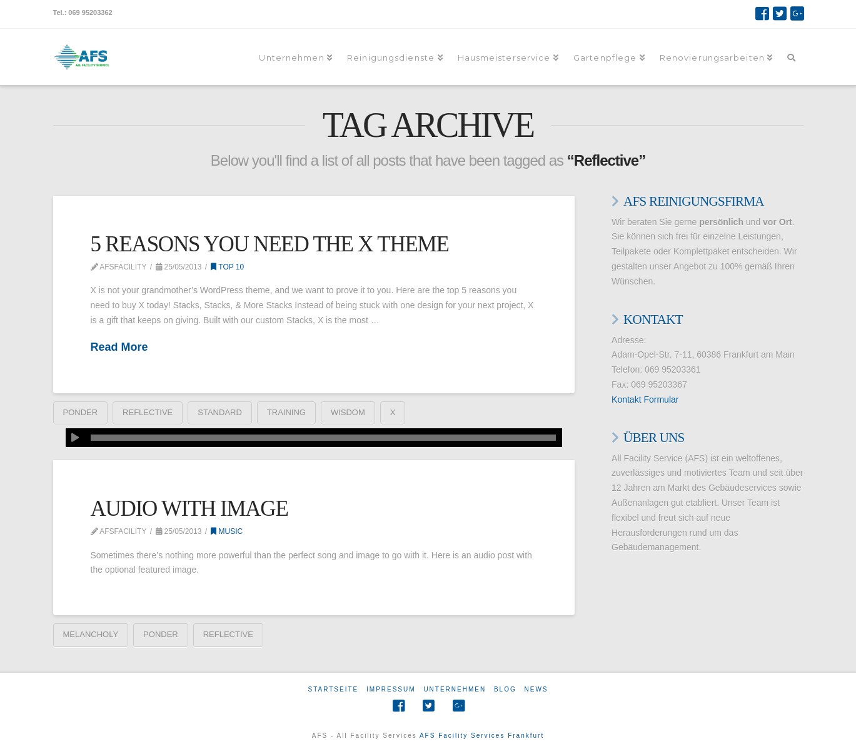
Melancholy (91, 634)
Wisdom (348, 412)
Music (227, 531)
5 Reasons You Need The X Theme (270, 244)
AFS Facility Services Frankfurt (482, 735)
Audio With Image (189, 508)
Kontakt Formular (645, 400)
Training (286, 412)
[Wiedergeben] (75, 437)
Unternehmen (454, 689)
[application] (314, 437)
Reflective (148, 412)
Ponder (80, 412)
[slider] (323, 438)
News (536, 689)
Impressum (391, 689)
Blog (505, 689)
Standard (220, 412)
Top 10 (227, 267)
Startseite (333, 689)
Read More (119, 347)
